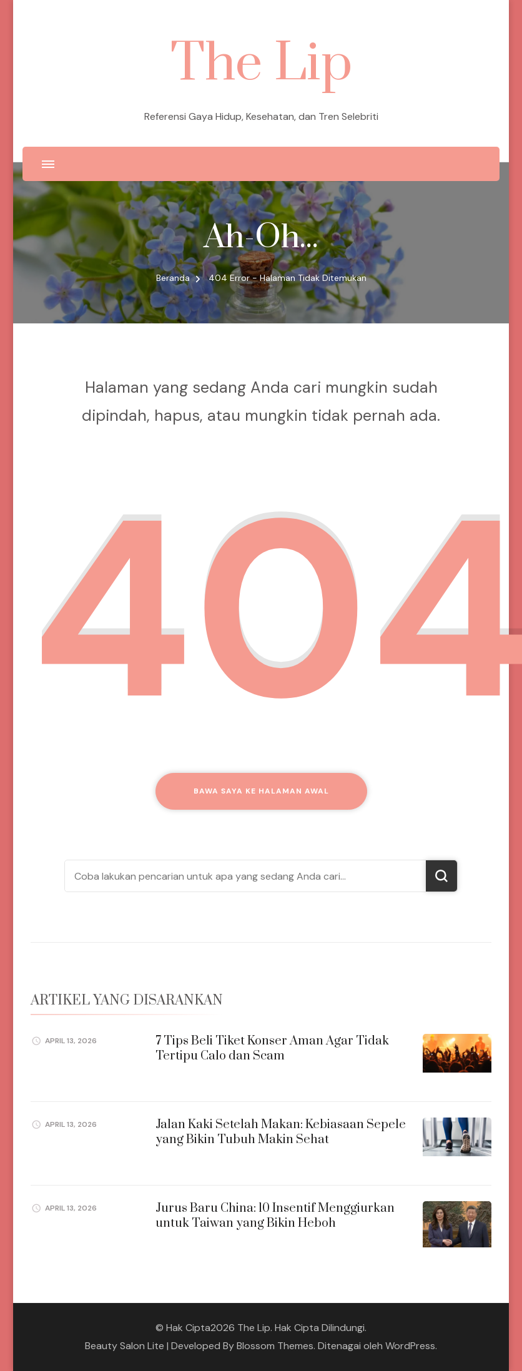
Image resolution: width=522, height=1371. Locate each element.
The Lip (261, 64)
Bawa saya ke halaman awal (261, 791)
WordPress (410, 1345)
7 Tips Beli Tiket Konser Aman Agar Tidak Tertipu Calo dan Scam (272, 1048)
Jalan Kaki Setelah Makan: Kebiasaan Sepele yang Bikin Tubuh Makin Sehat (280, 1132)
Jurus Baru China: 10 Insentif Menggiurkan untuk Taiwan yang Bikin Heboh (275, 1216)
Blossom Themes (275, 1345)
